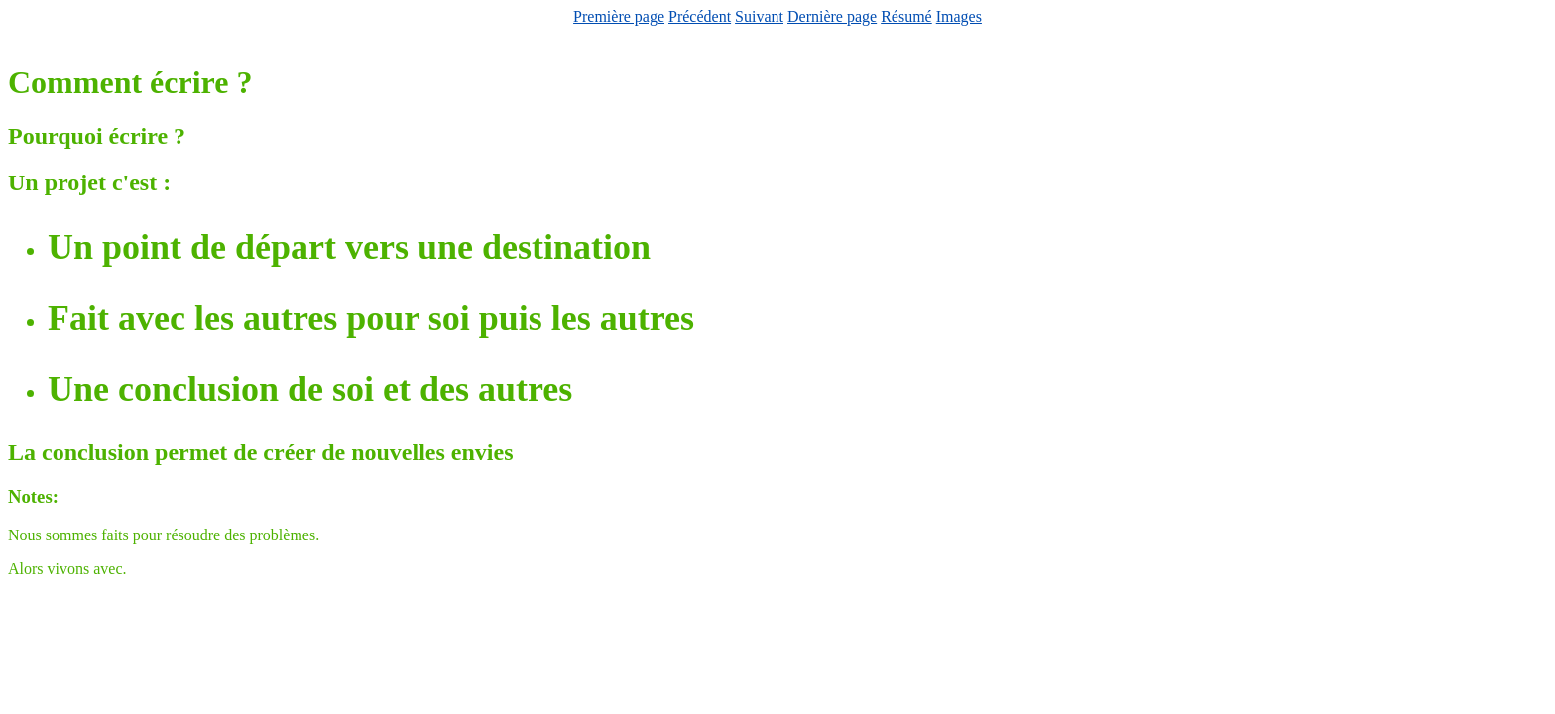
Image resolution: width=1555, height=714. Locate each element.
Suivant (759, 16)
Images (959, 16)
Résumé (906, 16)
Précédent (699, 16)
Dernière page (832, 16)
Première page (618, 16)
